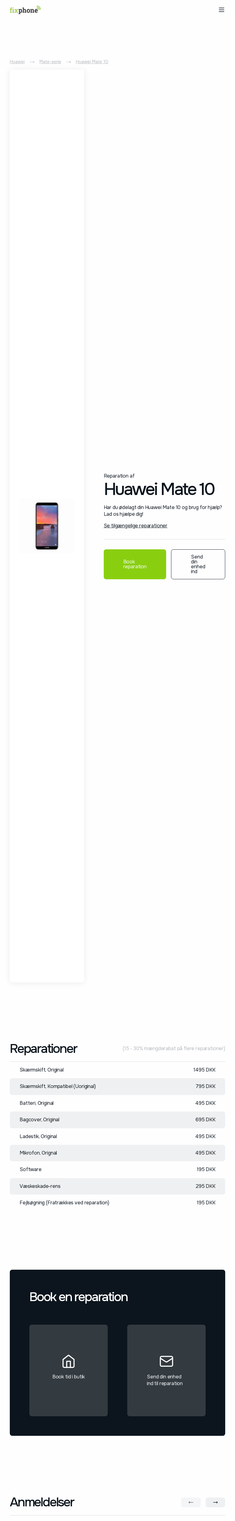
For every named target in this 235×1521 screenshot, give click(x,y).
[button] (220, 10)
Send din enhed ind (198, 564)
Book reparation (135, 564)
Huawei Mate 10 (92, 61)
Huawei (17, 61)
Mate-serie (50, 61)
